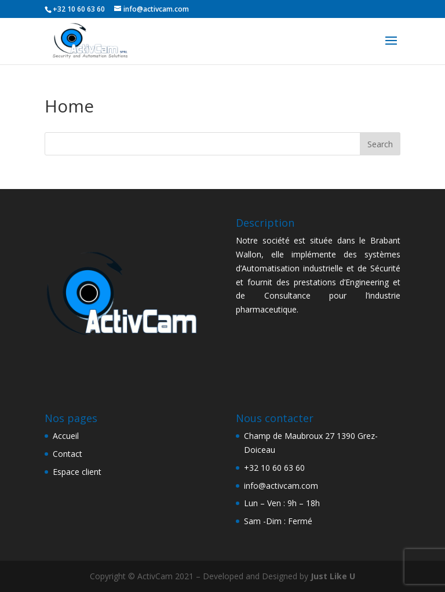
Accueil (66, 435)
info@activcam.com (281, 485)
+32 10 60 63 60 (274, 467)
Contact (67, 453)
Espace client (77, 471)
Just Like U (333, 576)
